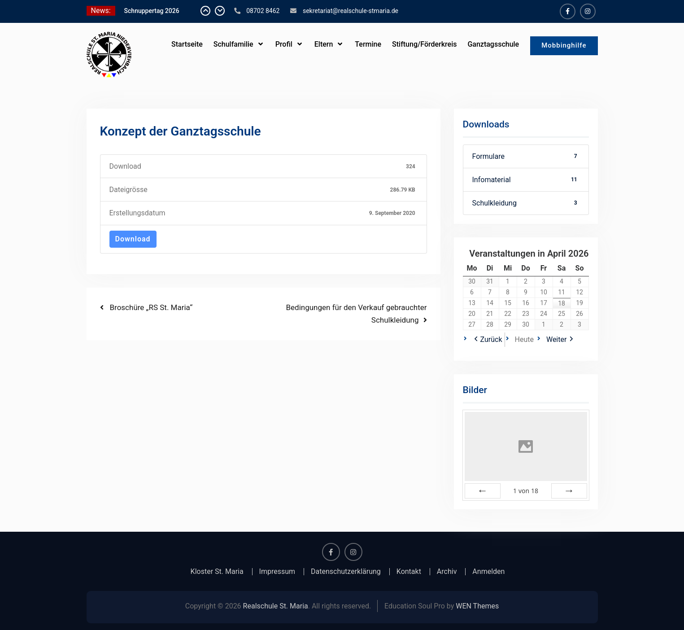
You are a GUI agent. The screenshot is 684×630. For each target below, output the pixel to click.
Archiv (447, 571)
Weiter (556, 339)
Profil (283, 44)
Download (133, 239)
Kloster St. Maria (217, 571)
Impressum (277, 571)
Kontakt (408, 571)
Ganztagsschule (493, 44)
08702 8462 (262, 10)
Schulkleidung (525, 203)
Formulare (525, 156)
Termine (368, 44)
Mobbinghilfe (563, 45)
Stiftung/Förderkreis (424, 44)
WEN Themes (477, 606)
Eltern (323, 44)
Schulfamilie (233, 44)
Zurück (491, 339)
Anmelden (488, 571)
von (525, 490)
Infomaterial (525, 179)
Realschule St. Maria (275, 606)
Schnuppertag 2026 (151, 10)
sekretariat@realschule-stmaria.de (350, 10)
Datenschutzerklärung (346, 571)
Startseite (187, 44)
